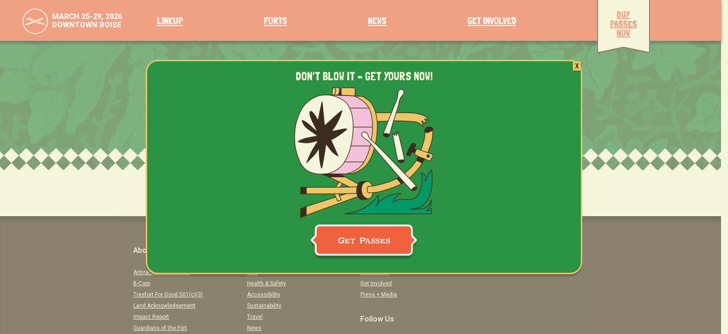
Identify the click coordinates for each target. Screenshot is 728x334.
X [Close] (576, 66)
